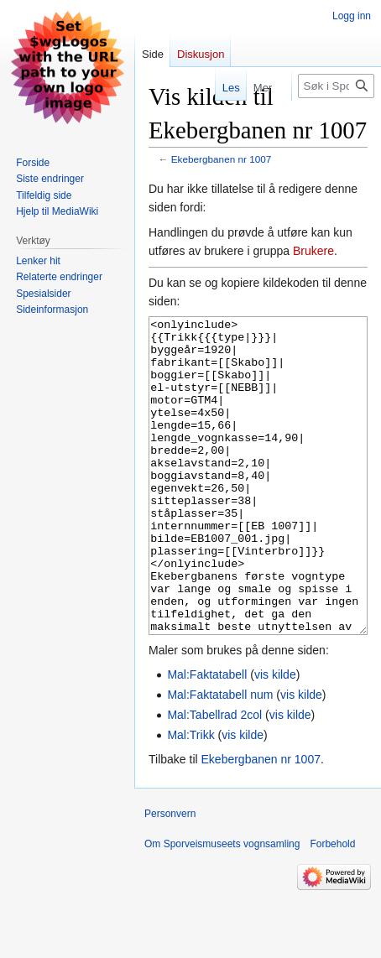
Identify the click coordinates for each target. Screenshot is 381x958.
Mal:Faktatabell (207, 737)
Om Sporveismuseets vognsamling (222, 907)
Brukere (313, 251)
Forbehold (332, 907)
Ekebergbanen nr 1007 (221, 159)
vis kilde (275, 737)
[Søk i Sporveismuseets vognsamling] (336, 86)
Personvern (170, 877)
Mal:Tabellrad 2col (214, 777)
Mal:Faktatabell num (220, 757)
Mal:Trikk (190, 797)
